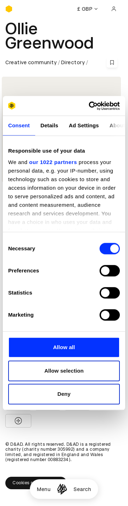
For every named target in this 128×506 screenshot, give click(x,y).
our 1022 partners (53, 162)
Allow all (64, 347)
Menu (43, 489)
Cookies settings (36, 482)
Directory (73, 62)
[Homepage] (62, 489)
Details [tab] (49, 125)
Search (82, 489)
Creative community (31, 62)
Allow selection (64, 371)
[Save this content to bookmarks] (112, 62)
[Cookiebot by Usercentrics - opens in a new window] (90, 106)
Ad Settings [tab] (84, 125)
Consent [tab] (19, 125)
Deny (63, 394)
